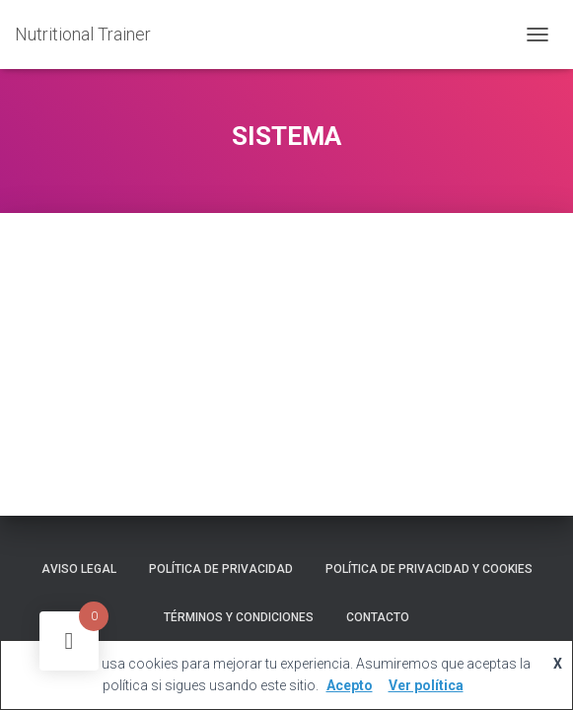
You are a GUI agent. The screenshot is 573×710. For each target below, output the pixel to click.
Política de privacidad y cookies (429, 569)
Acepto (349, 685)
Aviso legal (78, 569)
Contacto (377, 617)
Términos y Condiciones (239, 617)
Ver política (426, 685)
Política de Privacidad (221, 569)
